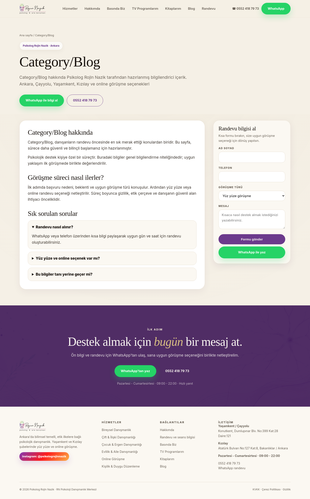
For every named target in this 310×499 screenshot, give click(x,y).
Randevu (208, 8)
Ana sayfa (26, 35)
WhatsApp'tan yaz (135, 371)
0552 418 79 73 (85, 100)
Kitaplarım (173, 8)
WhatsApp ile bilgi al (42, 100)
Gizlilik (287, 489)
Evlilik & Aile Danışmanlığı (120, 451)
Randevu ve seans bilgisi (177, 437)
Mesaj (224, 206)
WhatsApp (276, 8)
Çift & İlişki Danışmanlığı (119, 437)
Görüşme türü (231, 187)
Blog (191, 8)
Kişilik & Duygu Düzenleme (121, 466)
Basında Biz (116, 8)
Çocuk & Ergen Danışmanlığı (122, 444)
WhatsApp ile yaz (252, 252)
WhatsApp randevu (231, 468)
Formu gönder (252, 239)
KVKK (256, 489)
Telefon (225, 167)
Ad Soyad (226, 148)
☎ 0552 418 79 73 (245, 8)
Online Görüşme (113, 459)
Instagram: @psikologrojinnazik (44, 456)
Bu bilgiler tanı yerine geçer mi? (64, 274)
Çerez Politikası (271, 489)
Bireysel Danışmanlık (116, 430)
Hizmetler (70, 8)
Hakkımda (92, 8)
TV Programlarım (145, 8)
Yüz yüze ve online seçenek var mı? (68, 258)
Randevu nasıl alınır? (54, 227)
